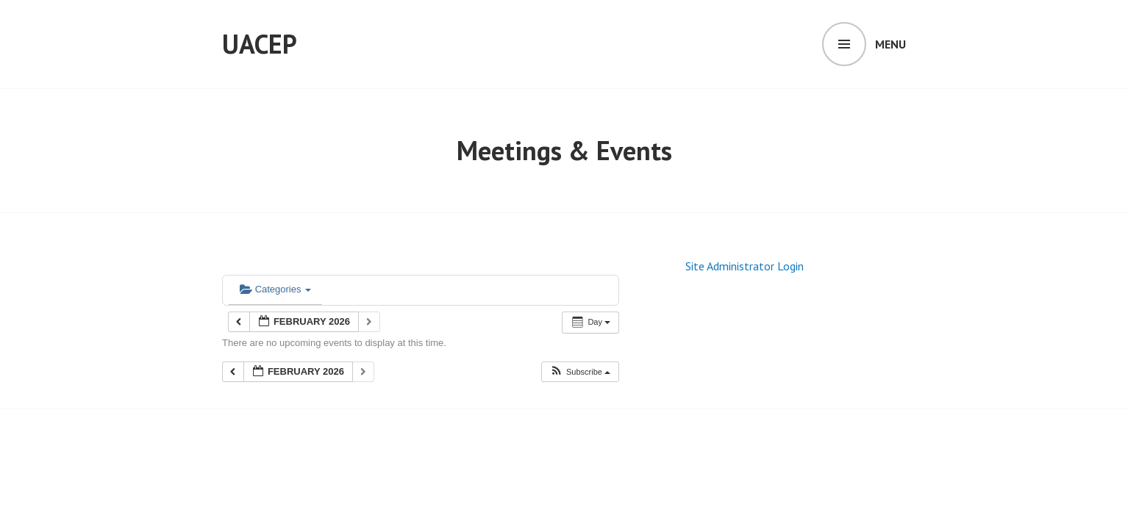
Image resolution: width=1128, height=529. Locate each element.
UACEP (259, 43)
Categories (275, 289)
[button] (580, 372)
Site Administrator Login (744, 266)
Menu (890, 44)
